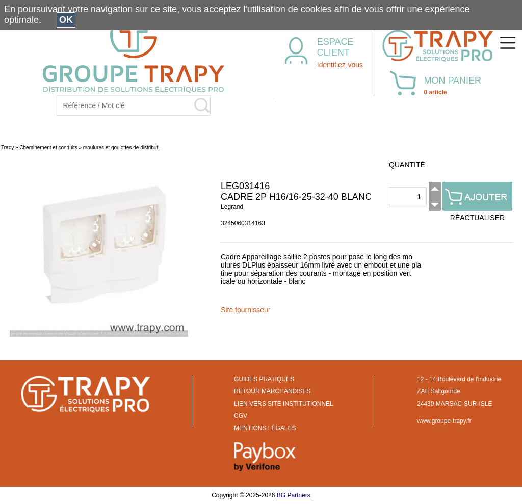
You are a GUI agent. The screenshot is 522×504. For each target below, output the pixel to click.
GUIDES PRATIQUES (264, 379)
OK (66, 20)
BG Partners (293, 495)
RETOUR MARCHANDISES (272, 391)
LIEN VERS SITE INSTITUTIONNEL (283, 403)
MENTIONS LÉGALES (265, 428)
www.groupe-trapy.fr (444, 421)
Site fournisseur (245, 310)
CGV (240, 415)
